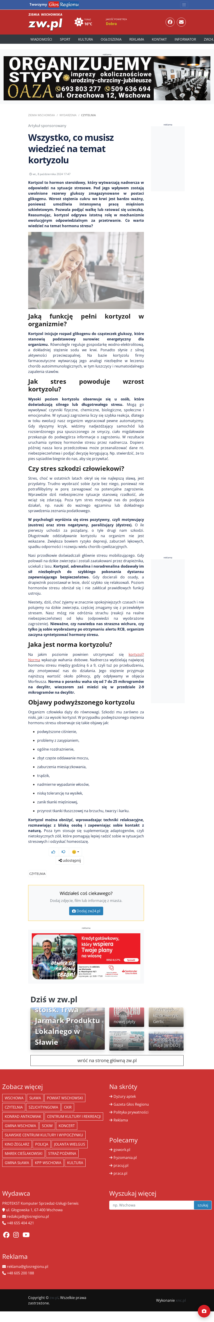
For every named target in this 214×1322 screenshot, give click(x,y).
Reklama (136, 39)
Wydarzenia (68, 115)
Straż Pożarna (62, 1144)
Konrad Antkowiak (23, 1107)
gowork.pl (122, 1141)
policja (41, 1135)
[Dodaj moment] (204, 1311)
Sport (65, 39)
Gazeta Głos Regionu (131, 1095)
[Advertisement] (179, 159)
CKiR (68, 1098)
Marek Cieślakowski (23, 1144)
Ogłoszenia (111, 39)
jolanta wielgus (69, 1135)
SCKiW (47, 1117)
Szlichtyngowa (43, 1098)
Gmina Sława (17, 1154)
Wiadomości (41, 39)
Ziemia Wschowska (41, 115)
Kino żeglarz (17, 1135)
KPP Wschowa (48, 1154)
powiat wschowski (65, 1089)
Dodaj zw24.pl (86, 902)
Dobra (111, 23)
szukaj (203, 1196)
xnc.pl (181, 1291)
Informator (185, 39)
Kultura (85, 39)
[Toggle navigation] (184, 5)
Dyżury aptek (125, 1087)
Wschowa (14, 1089)
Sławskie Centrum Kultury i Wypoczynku (44, 1126)
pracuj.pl (121, 1156)
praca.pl (120, 1164)
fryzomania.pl (125, 1148)
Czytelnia (88, 115)
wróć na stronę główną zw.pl (107, 1052)
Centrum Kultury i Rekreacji (74, 1107)
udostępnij (130, 183)
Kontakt (159, 39)
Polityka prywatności (131, 1103)
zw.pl (54, 1289)
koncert (67, 1117)
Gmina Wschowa (20, 1117)
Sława (35, 1089)
